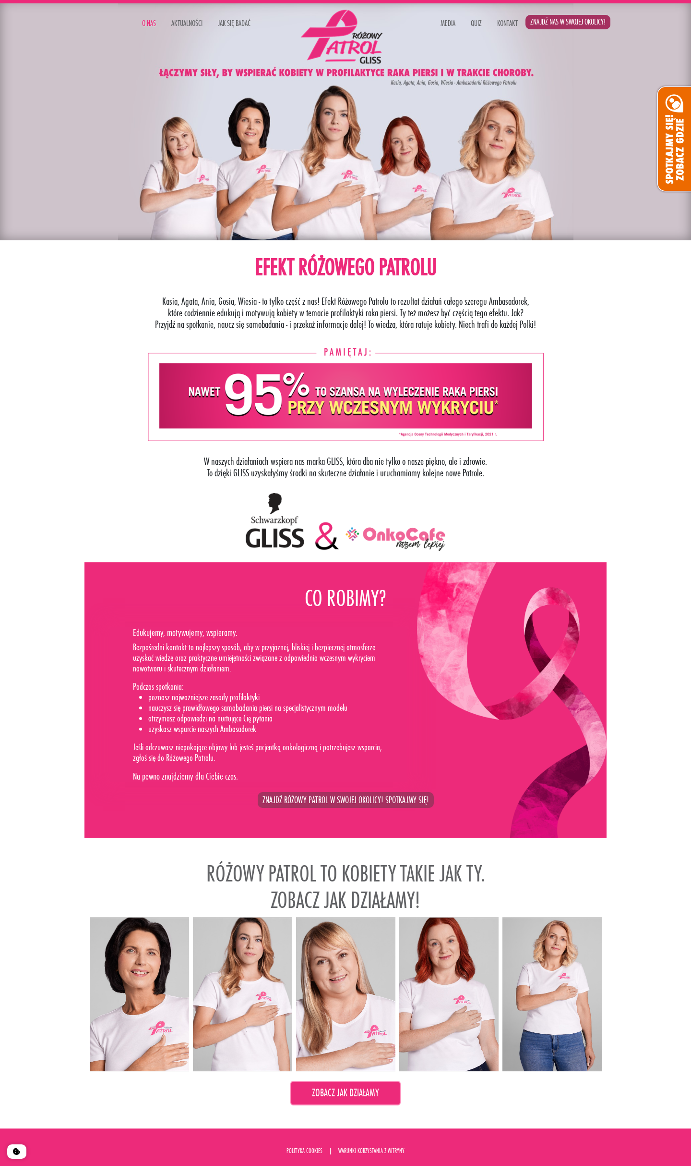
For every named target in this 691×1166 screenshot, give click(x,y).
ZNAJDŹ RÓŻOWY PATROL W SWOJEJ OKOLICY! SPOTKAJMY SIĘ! (345, 800)
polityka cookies (304, 1151)
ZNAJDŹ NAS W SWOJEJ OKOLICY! (568, 22)
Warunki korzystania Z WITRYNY (371, 1151)
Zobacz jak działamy (345, 1092)
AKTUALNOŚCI (187, 23)
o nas (149, 23)
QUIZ (476, 23)
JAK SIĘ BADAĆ (234, 23)
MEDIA (448, 23)
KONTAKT (507, 23)
